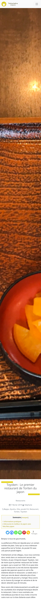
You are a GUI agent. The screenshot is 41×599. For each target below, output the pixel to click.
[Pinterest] (24, 532)
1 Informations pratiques (11, 521)
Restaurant (34, 509)
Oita (18, 509)
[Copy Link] (28, 532)
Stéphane (28, 505)
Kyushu (13, 509)
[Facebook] (12, 532)
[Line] (20, 532)
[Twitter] (7, 532)
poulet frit (25, 509)
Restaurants (20, 500)
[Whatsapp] (16, 532)
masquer (25, 517)
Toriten (17, 512)
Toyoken (23, 512)
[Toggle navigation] (37, 4)
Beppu (6, 509)
